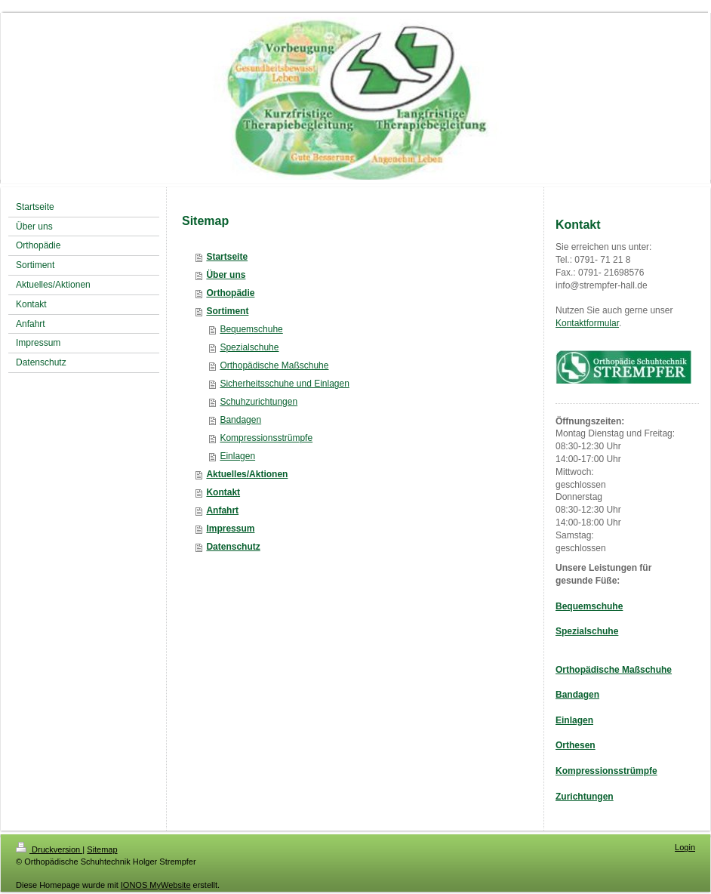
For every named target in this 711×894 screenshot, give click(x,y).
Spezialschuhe (249, 347)
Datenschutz (233, 546)
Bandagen (240, 420)
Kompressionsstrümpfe (266, 438)
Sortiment (227, 311)
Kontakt (223, 492)
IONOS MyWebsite (156, 884)
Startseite (227, 256)
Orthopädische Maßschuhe (274, 365)
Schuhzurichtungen (258, 401)
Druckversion (49, 849)
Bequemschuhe (251, 329)
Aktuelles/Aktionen (247, 474)
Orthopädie (230, 293)
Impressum (230, 528)
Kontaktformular (587, 323)
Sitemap (102, 849)
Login (685, 847)
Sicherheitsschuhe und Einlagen (284, 383)
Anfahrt (222, 510)
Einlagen (237, 456)
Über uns (225, 275)
